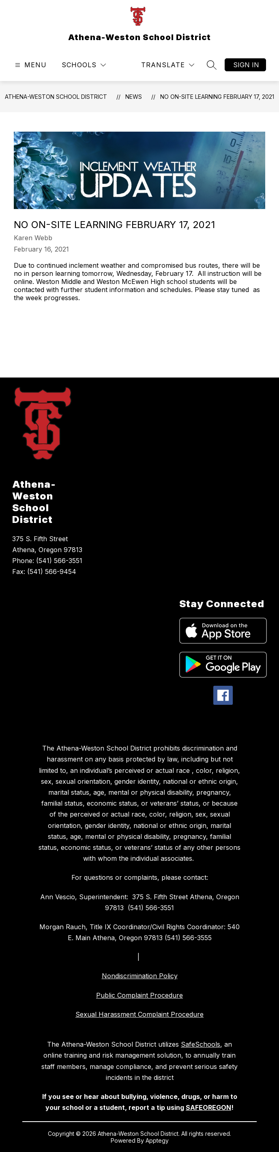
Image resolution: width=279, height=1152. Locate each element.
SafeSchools (200, 1044)
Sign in (246, 65)
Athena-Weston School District (56, 96)
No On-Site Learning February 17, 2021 (217, 96)
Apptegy (157, 1140)
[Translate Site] (167, 65)
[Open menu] (30, 65)
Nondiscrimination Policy (140, 976)
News (133, 96)
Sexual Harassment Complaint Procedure (139, 1014)
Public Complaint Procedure (139, 995)
